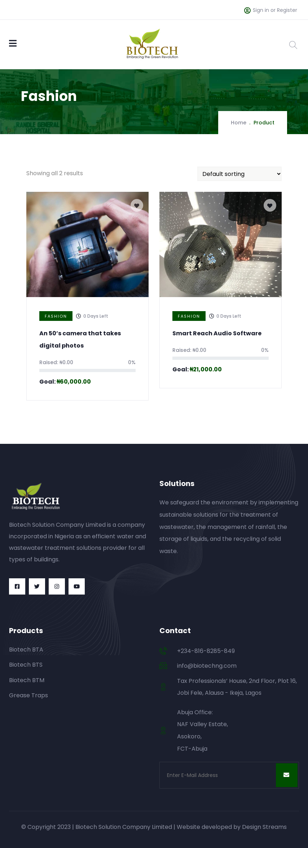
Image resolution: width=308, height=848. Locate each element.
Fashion (56, 316)
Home (238, 122)
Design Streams (264, 827)
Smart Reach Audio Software (216, 333)
